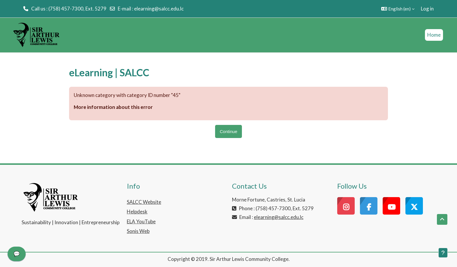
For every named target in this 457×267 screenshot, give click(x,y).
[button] (398, 8)
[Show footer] (443, 253)
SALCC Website (144, 202)
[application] (17, 255)
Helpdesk (137, 211)
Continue (228, 131)
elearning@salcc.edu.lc (159, 9)
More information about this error (113, 107)
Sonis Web (138, 231)
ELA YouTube (141, 221)
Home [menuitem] (434, 35)
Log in (427, 9)
